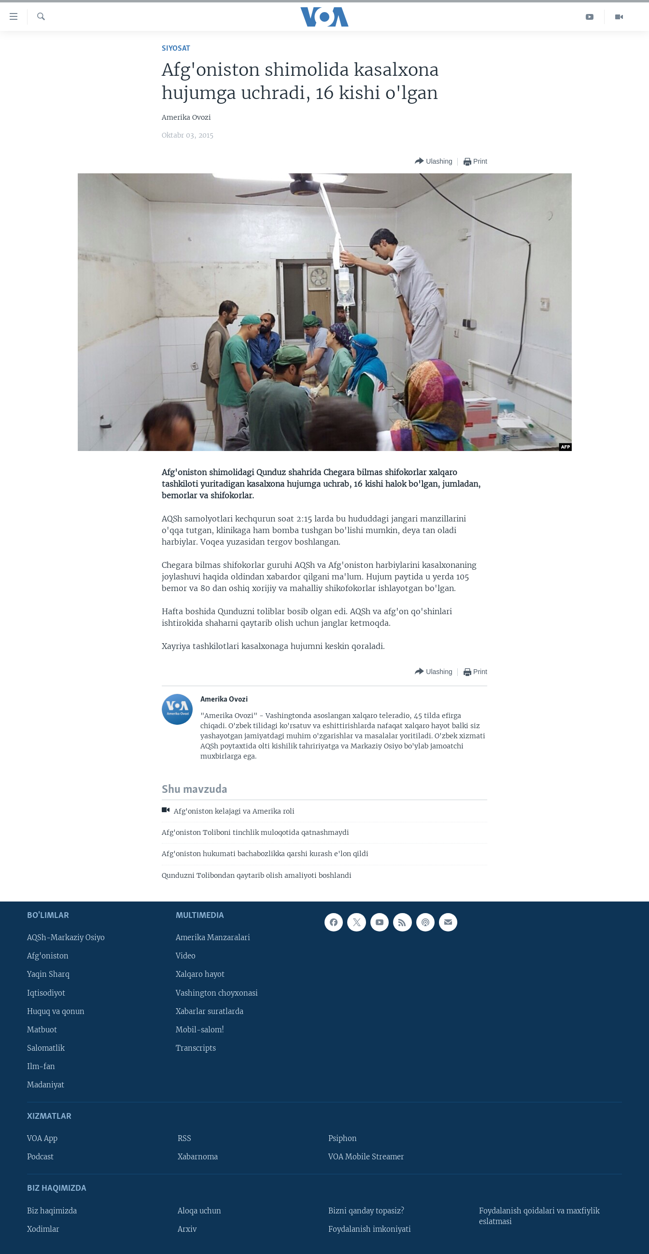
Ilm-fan (41, 1066)
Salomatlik (46, 1048)
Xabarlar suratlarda (209, 1011)
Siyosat (176, 48)
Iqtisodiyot (46, 993)
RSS (184, 1138)
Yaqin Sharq (48, 975)
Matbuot (42, 1030)
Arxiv (187, 1229)
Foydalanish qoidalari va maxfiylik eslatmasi (539, 1216)
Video (186, 956)
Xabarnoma (198, 1157)
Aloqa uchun (199, 1211)
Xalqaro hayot (200, 975)
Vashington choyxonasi (217, 993)
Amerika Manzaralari (213, 938)
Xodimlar (43, 1229)
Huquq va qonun (56, 1011)
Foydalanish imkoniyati (369, 1229)
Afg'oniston (48, 956)
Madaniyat (45, 1085)
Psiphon (342, 1138)
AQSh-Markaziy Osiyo (66, 938)
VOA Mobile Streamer (366, 1157)
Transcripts (196, 1048)
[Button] (433, 162)
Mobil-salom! (200, 1030)
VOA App (42, 1138)
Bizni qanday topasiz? (366, 1211)
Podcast (40, 1157)
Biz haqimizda (52, 1211)
